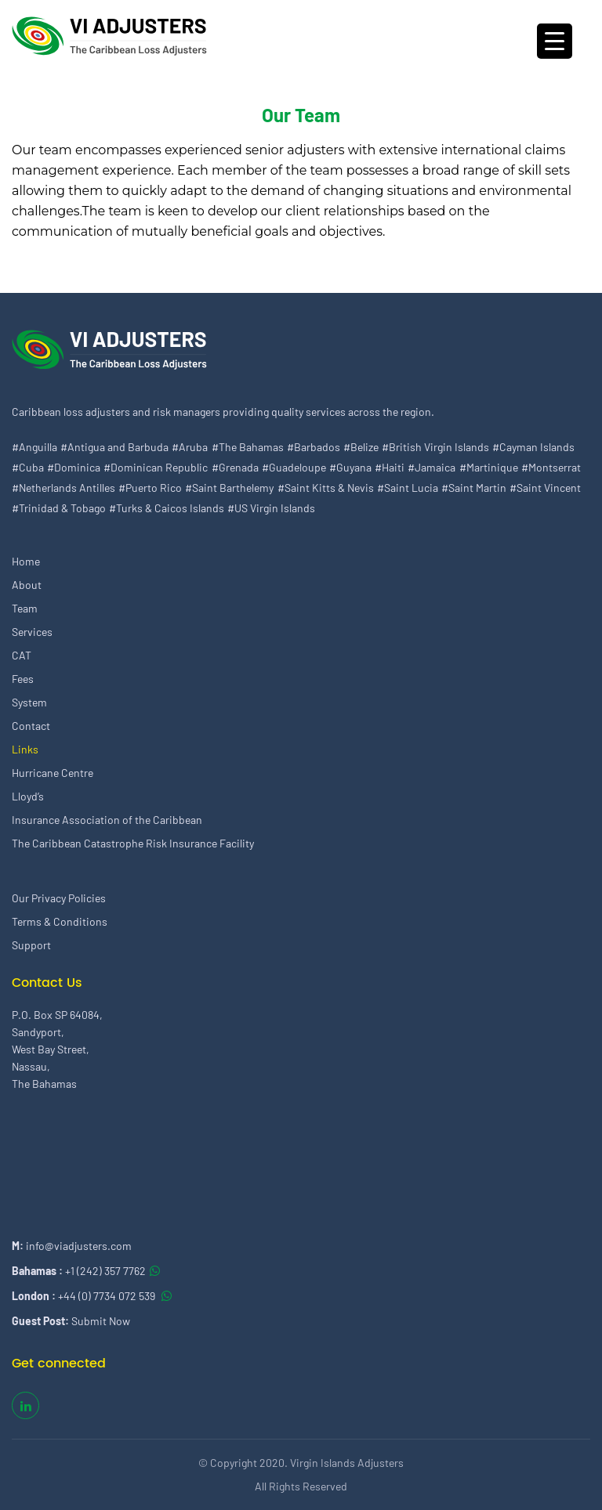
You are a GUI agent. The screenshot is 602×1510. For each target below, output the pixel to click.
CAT (21, 655)
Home (26, 561)
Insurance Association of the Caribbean (107, 819)
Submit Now (100, 1321)
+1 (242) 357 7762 (105, 1270)
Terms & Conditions (59, 921)
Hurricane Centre (52, 772)
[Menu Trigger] (554, 41)
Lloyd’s (28, 796)
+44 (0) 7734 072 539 (108, 1295)
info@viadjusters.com (79, 1245)
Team (25, 608)
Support (31, 945)
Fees (23, 678)
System (29, 702)
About (27, 584)
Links (25, 749)
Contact (31, 725)
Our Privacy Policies (59, 898)
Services (32, 631)
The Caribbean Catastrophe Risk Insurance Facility (133, 843)
